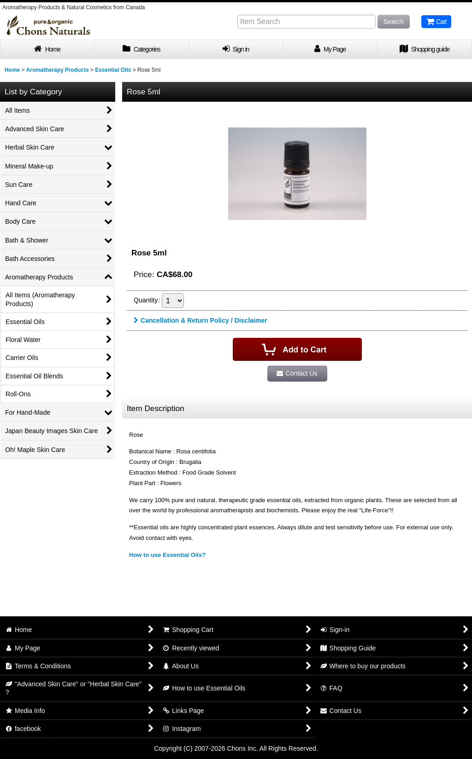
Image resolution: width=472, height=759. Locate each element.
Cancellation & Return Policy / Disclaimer (200, 320)
